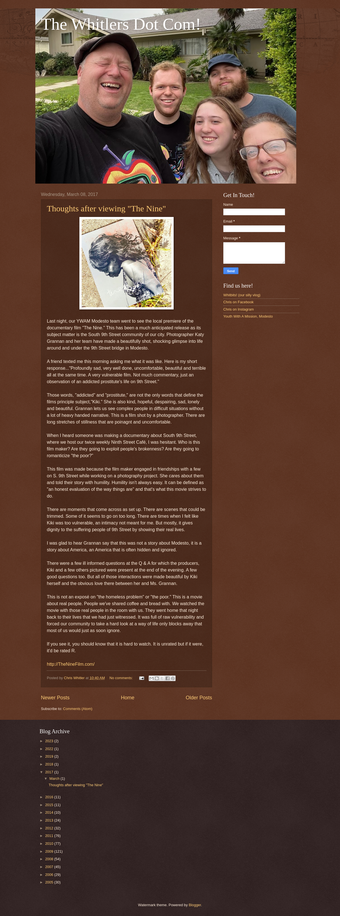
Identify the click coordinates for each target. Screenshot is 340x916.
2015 (49, 805)
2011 (49, 836)
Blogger (195, 905)
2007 (49, 867)
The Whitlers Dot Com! (121, 24)
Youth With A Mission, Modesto (248, 316)
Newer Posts (55, 697)
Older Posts (199, 697)
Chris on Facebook (238, 302)
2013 (49, 820)
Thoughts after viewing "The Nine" (106, 208)
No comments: (121, 678)
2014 (49, 812)
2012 (49, 828)
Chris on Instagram (238, 309)
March (54, 778)
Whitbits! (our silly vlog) (241, 295)
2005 (49, 882)
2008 (49, 859)
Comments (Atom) (77, 709)
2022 (49, 749)
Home (127, 697)
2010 (49, 843)
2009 (49, 851)
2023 (49, 741)
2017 (49, 772)
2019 (49, 756)
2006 (49, 875)
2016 (49, 797)
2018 (49, 764)
